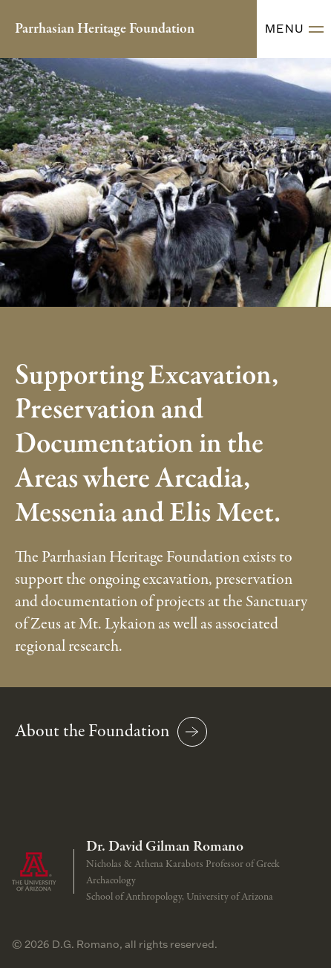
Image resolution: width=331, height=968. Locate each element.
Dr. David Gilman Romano (164, 847)
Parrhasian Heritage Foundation (104, 29)
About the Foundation (111, 732)
